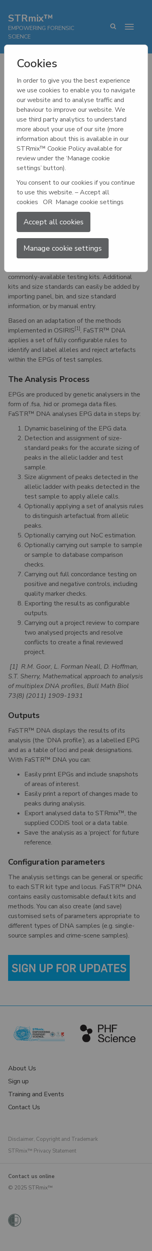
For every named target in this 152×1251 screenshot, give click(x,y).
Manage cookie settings (63, 248)
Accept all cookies (53, 222)
